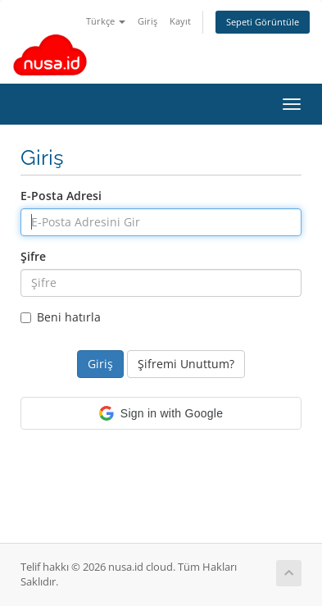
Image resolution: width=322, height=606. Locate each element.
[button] (161, 413)
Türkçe (105, 21)
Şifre (33, 256)
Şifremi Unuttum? (186, 363)
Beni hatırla (60, 317)
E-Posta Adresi (61, 195)
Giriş (147, 21)
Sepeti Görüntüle (262, 22)
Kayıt (180, 21)
